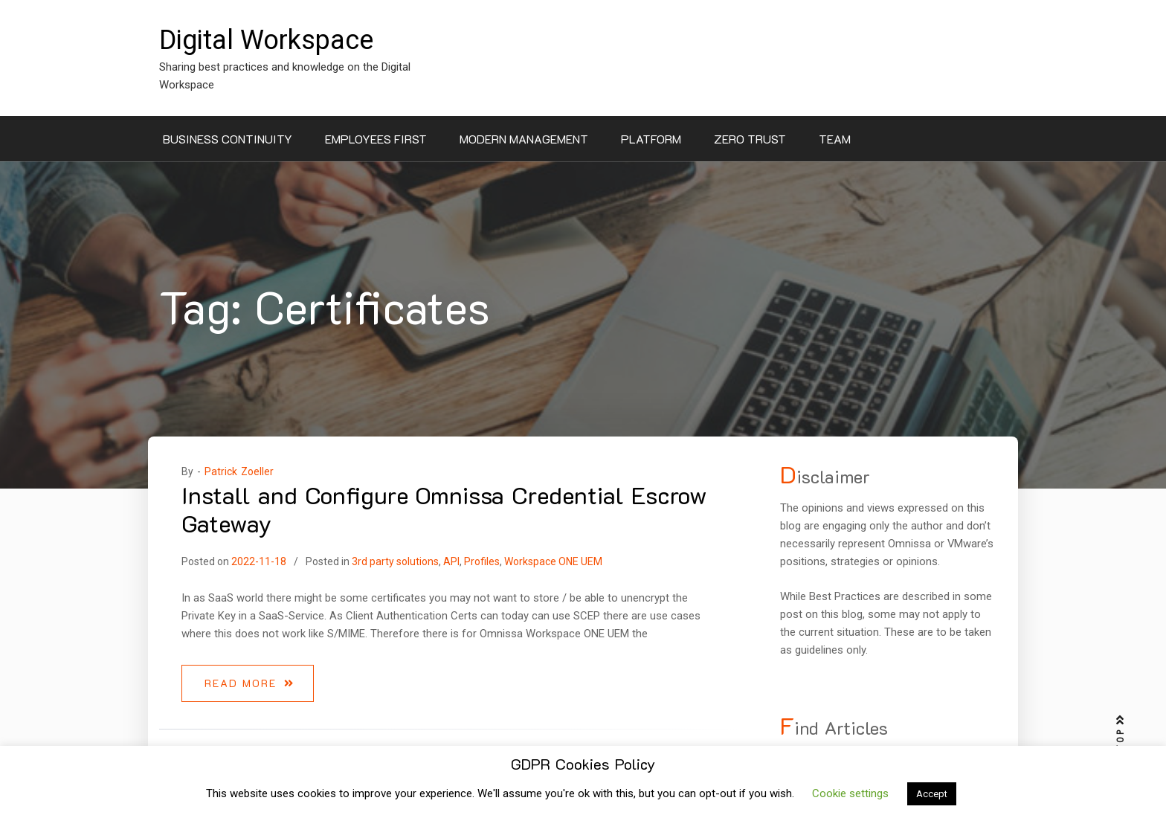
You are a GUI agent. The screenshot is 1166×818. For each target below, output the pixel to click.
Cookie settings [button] (850, 793)
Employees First (376, 138)
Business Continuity (227, 138)
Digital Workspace (266, 40)
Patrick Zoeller (239, 471)
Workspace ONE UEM (553, 561)
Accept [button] (931, 793)
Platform (651, 138)
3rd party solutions (395, 561)
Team (835, 138)
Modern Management (524, 138)
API (451, 561)
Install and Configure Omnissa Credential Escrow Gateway (444, 508)
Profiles (482, 561)
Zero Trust (750, 138)
